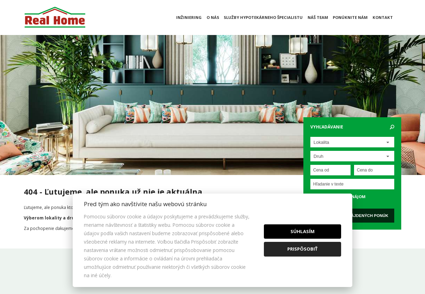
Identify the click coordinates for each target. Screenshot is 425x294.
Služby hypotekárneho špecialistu (263, 17)
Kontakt (383, 17)
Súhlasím (302, 231)
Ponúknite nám (350, 17)
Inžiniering (189, 17)
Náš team (318, 17)
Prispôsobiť (302, 249)
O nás (213, 17)
